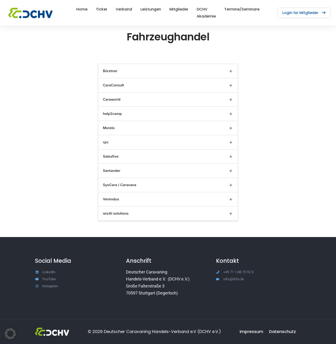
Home (76, 9)
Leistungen (145, 9)
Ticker (96, 9)
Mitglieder (173, 9)
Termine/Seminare (247, 9)
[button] (304, 9)
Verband (118, 9)
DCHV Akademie (206, 9)
